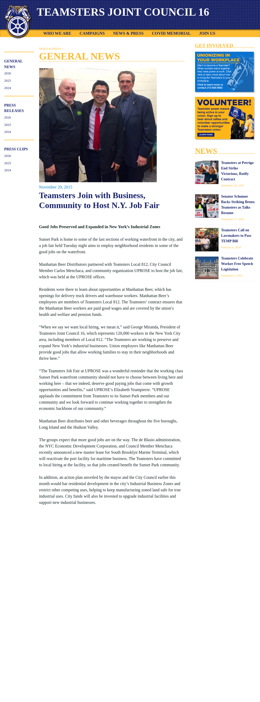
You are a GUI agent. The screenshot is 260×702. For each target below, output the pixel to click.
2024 (7, 88)
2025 (7, 81)
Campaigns (92, 34)
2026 (7, 74)
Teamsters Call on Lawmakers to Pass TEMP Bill (236, 236)
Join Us (207, 34)
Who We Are (57, 34)
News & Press (128, 34)
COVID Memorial (171, 34)
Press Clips (16, 150)
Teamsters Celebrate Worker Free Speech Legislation (237, 264)
